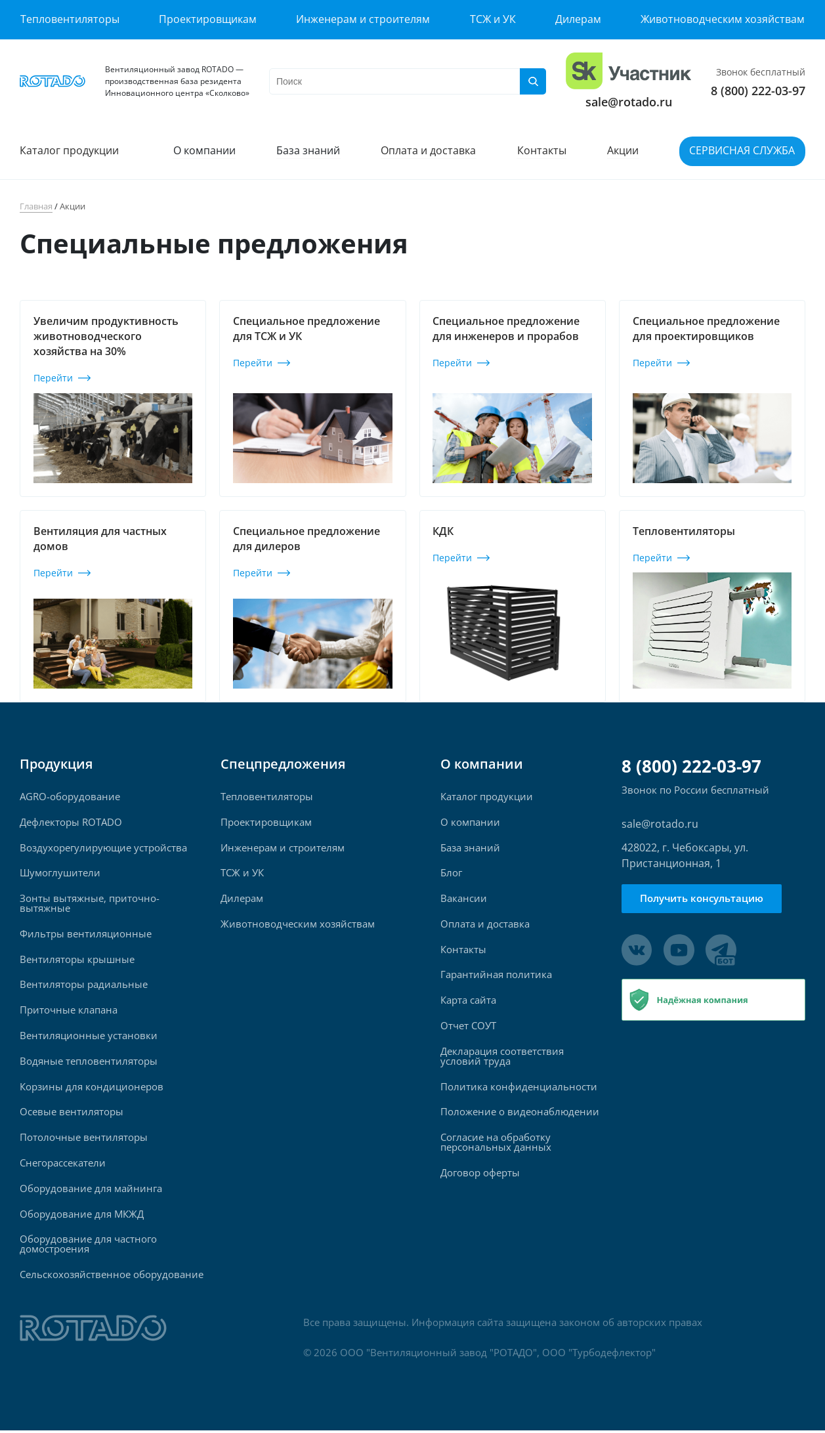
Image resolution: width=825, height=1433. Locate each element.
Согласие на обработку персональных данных (495, 1144)
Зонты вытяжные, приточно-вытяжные (89, 904)
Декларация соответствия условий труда (502, 1057)
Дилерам (578, 19)
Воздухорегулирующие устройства (103, 848)
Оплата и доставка (428, 151)
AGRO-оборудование (70, 797)
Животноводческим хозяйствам (723, 19)
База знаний (309, 151)
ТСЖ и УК (493, 19)
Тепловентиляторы (69, 19)
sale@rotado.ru (628, 102)
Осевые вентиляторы (71, 1114)
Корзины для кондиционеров (91, 1088)
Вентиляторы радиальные (84, 986)
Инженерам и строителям (363, 19)
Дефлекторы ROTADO (71, 822)
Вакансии (463, 899)
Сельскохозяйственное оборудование (111, 1277)
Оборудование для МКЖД (82, 1216)
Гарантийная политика (496, 976)
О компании (204, 151)
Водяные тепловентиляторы (89, 1062)
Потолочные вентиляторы (84, 1139)
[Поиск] (533, 81)
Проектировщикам (208, 19)
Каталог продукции (69, 151)
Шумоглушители (60, 873)
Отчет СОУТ (468, 1027)
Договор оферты (480, 1175)
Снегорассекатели (63, 1165)
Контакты (541, 151)
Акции (623, 151)
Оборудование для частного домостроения (88, 1246)
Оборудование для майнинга (91, 1190)
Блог (451, 873)
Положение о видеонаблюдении (519, 1114)
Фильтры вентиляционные (86, 934)
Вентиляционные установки (89, 1037)
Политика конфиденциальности (518, 1088)
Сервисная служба (742, 151)
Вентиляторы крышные (77, 960)
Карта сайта (468, 1001)
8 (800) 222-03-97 (758, 90)
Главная (36, 206)
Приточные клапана (68, 1011)
